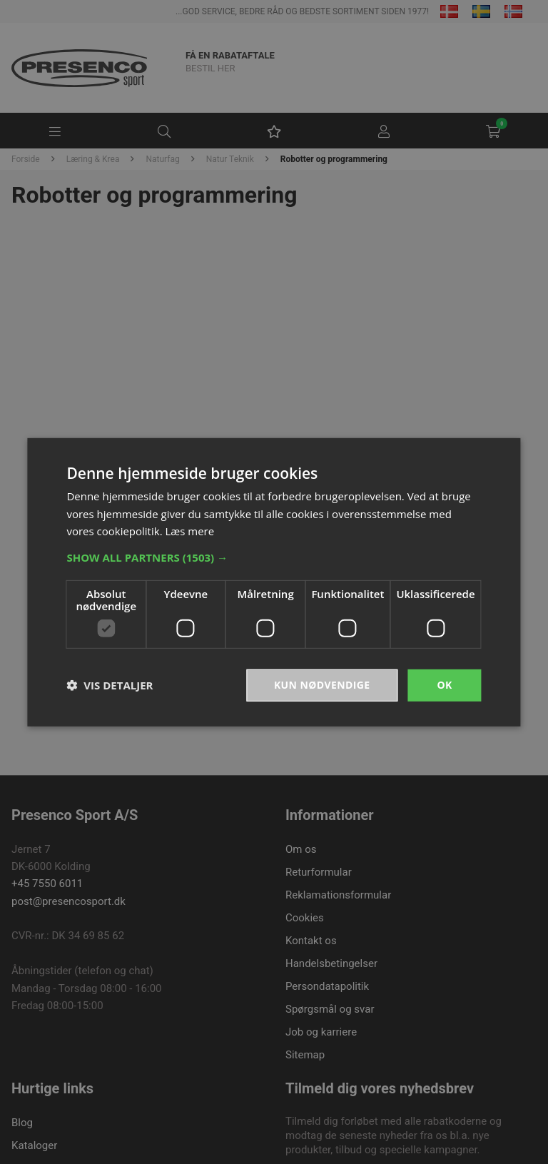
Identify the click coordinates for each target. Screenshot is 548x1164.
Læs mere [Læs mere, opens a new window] (189, 531)
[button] (273, 557)
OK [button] (444, 685)
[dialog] (274, 582)
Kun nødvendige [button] (322, 685)
